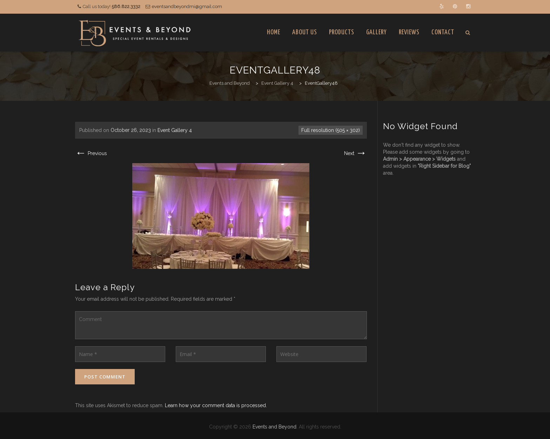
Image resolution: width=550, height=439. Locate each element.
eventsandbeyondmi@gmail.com (187, 6)
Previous (91, 153)
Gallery (376, 32)
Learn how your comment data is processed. (216, 405)
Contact (442, 32)
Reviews (409, 32)
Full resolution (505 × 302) (330, 130)
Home (273, 32)
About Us (304, 32)
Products (341, 32)
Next (355, 153)
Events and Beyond (274, 427)
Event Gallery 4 (174, 130)
